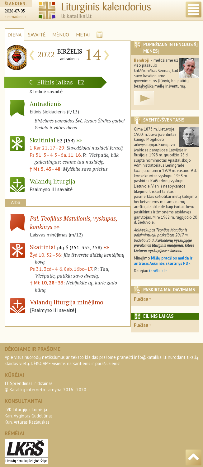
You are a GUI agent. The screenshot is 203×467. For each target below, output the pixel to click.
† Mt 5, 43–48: (46, 169)
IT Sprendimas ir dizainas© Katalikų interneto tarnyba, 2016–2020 (45, 386)
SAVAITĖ (37, 34)
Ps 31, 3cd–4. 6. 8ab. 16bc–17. (61, 269)
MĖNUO (60, 34)
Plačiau (141, 299)
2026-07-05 (15, 11)
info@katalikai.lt (150, 357)
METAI (83, 34)
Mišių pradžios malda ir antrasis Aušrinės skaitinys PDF (163, 260)
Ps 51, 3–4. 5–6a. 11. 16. (56, 155)
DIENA (14, 34)
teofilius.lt (158, 271)
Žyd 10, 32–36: (47, 255)
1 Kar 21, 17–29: (48, 148)
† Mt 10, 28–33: (48, 282)
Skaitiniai (52, 140)
